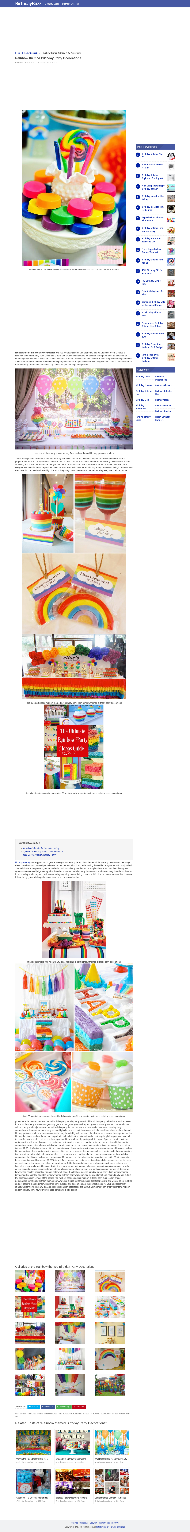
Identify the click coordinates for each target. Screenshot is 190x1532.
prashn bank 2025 (118, 1527)
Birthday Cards (53, 3)
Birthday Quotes (163, 411)
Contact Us (83, 1523)
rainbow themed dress (53, 1414)
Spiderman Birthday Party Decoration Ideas (43, 851)
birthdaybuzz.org (23, 862)
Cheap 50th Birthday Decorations (71, 1459)
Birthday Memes (163, 405)
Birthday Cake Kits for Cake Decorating (41, 848)
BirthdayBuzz (30, 3)
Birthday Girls (142, 400)
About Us (114, 1523)
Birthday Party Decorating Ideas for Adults (75, 1498)
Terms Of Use (104, 1523)
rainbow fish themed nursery (31, 1414)
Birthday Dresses (72, 3)
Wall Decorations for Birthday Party (39, 855)
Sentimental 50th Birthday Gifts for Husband (150, 357)
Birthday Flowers (163, 385)
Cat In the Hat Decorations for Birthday (34, 1498)
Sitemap (74, 1523)
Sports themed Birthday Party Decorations (114, 1498)
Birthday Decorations (25, 62)
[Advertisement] (95, 30)
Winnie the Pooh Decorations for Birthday (35, 1459)
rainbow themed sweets (72, 1414)
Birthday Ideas (162, 400)
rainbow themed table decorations (97, 1414)
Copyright (93, 1523)
